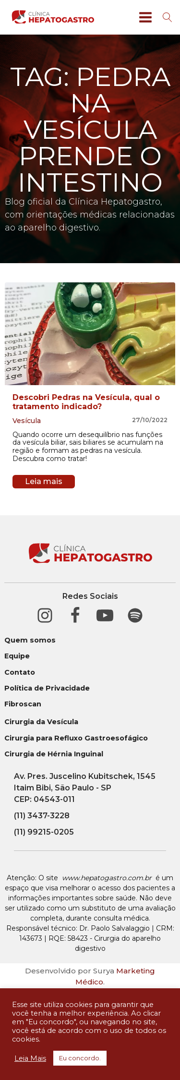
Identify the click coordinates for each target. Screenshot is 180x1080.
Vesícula (26, 420)
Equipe (17, 656)
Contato (19, 672)
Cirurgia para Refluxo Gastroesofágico (76, 738)
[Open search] (167, 17)
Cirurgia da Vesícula (41, 722)
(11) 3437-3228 (42, 815)
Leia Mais (30, 1058)
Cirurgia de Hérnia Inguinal (53, 754)
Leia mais (43, 481)
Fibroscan (22, 704)
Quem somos (30, 640)
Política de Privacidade (47, 688)
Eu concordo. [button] (80, 1058)
